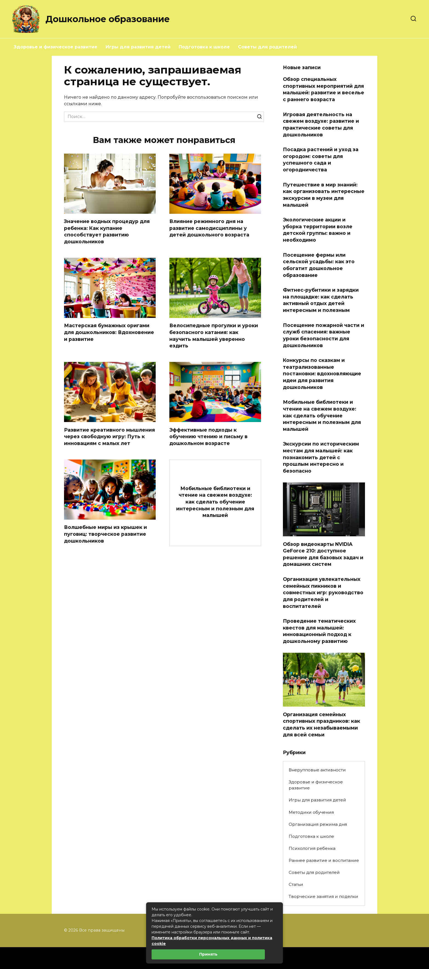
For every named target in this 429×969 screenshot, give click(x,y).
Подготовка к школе (204, 46)
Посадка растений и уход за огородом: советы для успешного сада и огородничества (320, 159)
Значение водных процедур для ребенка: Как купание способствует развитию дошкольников (107, 231)
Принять (208, 954)
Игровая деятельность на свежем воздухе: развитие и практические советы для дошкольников (321, 124)
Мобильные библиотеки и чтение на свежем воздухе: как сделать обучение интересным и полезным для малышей (215, 501)
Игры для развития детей (138, 46)
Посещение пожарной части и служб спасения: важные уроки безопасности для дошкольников (323, 335)
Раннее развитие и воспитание (324, 860)
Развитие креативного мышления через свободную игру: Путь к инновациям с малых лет (109, 436)
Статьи (296, 884)
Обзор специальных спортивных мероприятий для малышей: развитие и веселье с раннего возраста (323, 89)
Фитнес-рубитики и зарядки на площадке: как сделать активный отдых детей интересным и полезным (321, 300)
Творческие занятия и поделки (323, 896)
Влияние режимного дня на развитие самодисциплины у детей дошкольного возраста (209, 228)
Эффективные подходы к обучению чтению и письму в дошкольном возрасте (208, 436)
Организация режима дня (318, 824)
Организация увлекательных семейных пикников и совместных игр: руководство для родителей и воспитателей (323, 592)
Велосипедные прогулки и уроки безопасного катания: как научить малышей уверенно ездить (213, 336)
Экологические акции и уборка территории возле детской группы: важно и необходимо (317, 230)
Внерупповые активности (317, 769)
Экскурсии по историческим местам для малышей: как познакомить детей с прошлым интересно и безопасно (321, 457)
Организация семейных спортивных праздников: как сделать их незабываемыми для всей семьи (321, 724)
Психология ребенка (312, 848)
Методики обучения (311, 812)
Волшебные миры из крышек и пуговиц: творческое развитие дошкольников (105, 534)
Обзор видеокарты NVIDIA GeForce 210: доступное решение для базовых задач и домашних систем (323, 554)
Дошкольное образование (107, 19)
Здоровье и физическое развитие (55, 46)
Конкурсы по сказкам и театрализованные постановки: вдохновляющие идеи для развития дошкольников (322, 373)
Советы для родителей (267, 46)
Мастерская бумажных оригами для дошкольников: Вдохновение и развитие (109, 332)
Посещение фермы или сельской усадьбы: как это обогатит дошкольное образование (319, 265)
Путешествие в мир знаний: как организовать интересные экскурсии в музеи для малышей (323, 194)
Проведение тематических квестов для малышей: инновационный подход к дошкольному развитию (319, 631)
